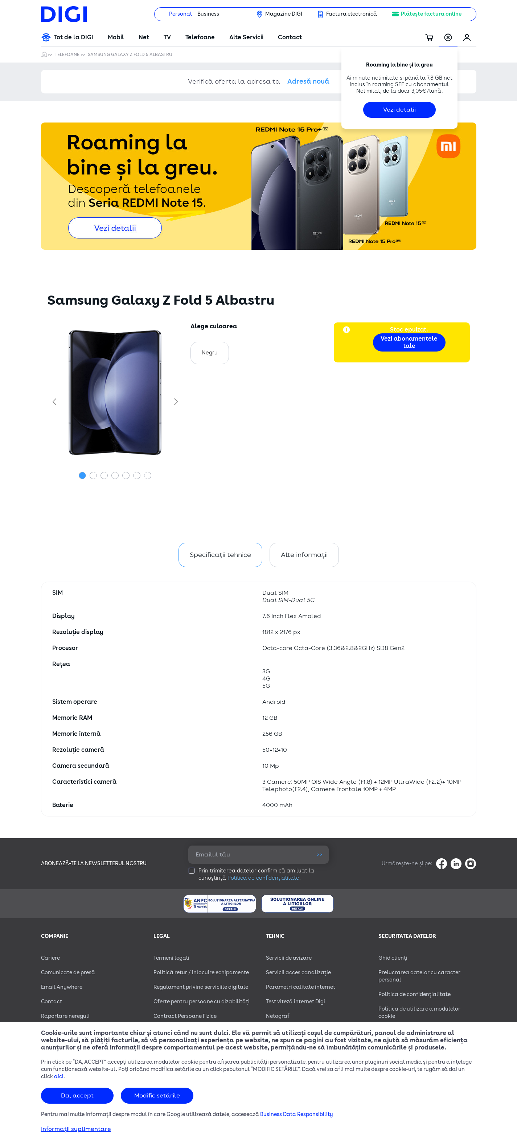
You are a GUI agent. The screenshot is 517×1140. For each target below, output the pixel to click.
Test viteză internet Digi (295, 1001)
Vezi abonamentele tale (409, 342)
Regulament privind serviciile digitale (200, 987)
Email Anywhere (61, 987)
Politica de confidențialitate (263, 878)
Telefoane (200, 37)
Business (208, 14)
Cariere (50, 958)
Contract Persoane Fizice (185, 1016)
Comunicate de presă (68, 972)
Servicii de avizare (289, 958)
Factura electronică (351, 14)
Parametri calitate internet (300, 987)
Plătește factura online (431, 14)
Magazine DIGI (283, 14)
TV (167, 37)
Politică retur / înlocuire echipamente (201, 972)
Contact (290, 37)
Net (144, 37)
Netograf (278, 1016)
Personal (180, 14)
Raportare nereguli (65, 1016)
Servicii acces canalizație (298, 972)
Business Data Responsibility (296, 1114)
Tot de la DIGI (73, 37)
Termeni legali (171, 958)
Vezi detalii (399, 110)
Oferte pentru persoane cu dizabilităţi (201, 1001)
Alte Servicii (246, 37)
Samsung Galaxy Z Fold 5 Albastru (130, 54)
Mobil (116, 37)
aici (58, 1076)
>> (320, 854)
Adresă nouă (308, 81)
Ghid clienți (392, 958)
